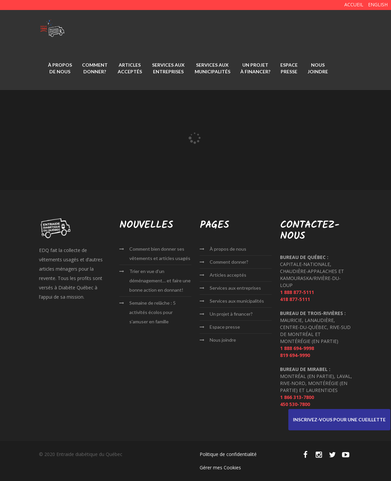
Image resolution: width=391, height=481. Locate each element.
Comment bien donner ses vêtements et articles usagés (159, 253)
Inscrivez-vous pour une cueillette (339, 419)
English (378, 4)
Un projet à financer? (255, 68)
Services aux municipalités (212, 68)
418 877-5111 (295, 299)
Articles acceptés (130, 68)
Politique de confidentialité (228, 454)
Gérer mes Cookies (220, 467)
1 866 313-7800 (297, 397)
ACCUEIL (353, 4)
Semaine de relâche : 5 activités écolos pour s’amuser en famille (152, 312)
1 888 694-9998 (297, 348)
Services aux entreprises (168, 68)
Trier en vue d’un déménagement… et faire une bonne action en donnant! (160, 280)
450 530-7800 (295, 404)
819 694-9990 (295, 355)
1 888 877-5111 (297, 292)
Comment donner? (95, 68)
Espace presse (289, 68)
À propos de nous (60, 68)
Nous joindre (318, 68)
